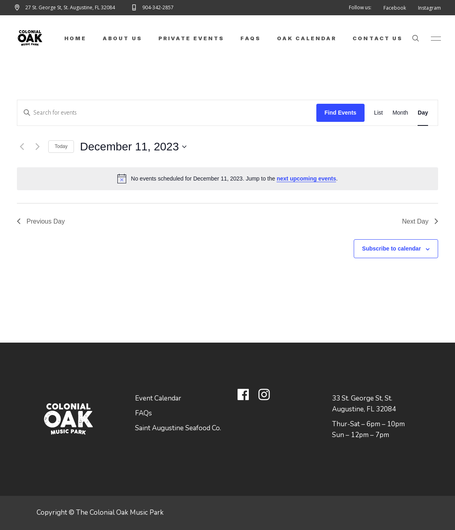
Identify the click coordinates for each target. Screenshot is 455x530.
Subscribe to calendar (391, 248)
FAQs (143, 413)
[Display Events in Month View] (400, 112)
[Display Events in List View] (378, 112)
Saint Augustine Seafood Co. (178, 428)
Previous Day (41, 221)
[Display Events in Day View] (423, 112)
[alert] (227, 178)
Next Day (420, 221)
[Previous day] (22, 147)
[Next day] (37, 147)
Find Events (340, 112)
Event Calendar (158, 398)
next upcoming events (306, 178)
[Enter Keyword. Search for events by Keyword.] (166, 112)
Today (61, 146)
